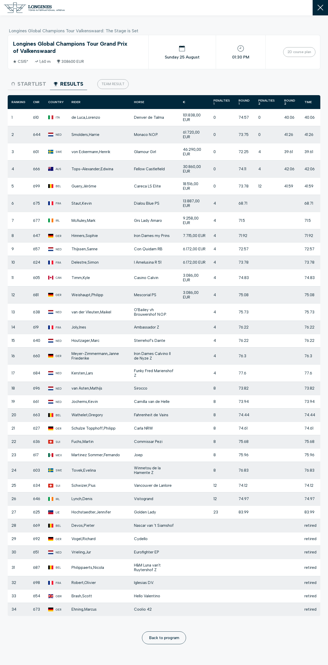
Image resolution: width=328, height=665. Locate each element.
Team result (113, 84)
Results (68, 84)
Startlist (29, 84)
